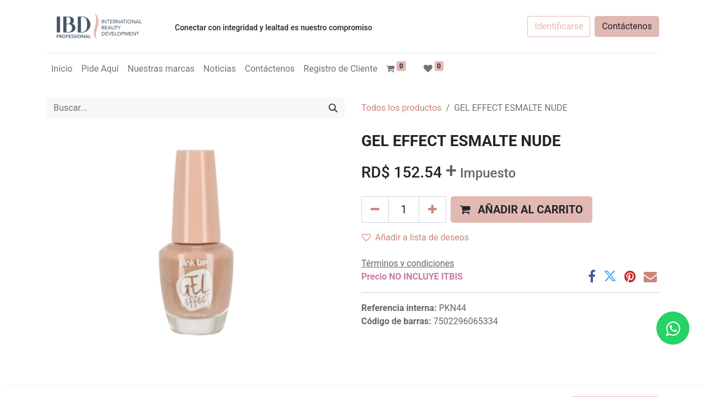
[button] (521, 209)
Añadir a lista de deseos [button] (415, 237)
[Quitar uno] (375, 209)
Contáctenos (627, 26)
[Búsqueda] (333, 108)
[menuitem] (62, 69)
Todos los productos (401, 108)
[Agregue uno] (432, 209)
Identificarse (558, 26)
